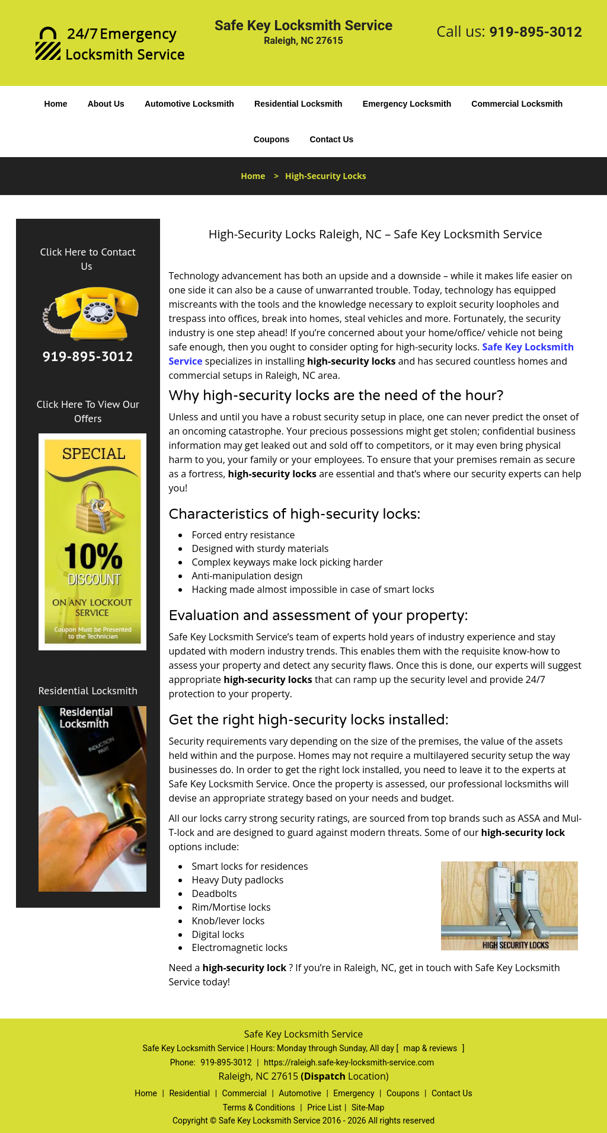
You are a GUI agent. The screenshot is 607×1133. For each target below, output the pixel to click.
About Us (106, 103)
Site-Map (368, 1107)
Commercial (244, 1093)
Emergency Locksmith (407, 103)
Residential (189, 1093)
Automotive (300, 1093)
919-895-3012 (535, 32)
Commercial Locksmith (517, 103)
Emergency (353, 1093)
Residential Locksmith (298, 103)
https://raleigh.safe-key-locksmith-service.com (349, 1062)
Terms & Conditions (259, 1107)
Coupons (272, 139)
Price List (324, 1107)
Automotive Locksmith (189, 103)
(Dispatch (324, 1076)
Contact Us (331, 139)
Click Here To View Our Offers (88, 411)
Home (56, 103)
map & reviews (431, 1048)
